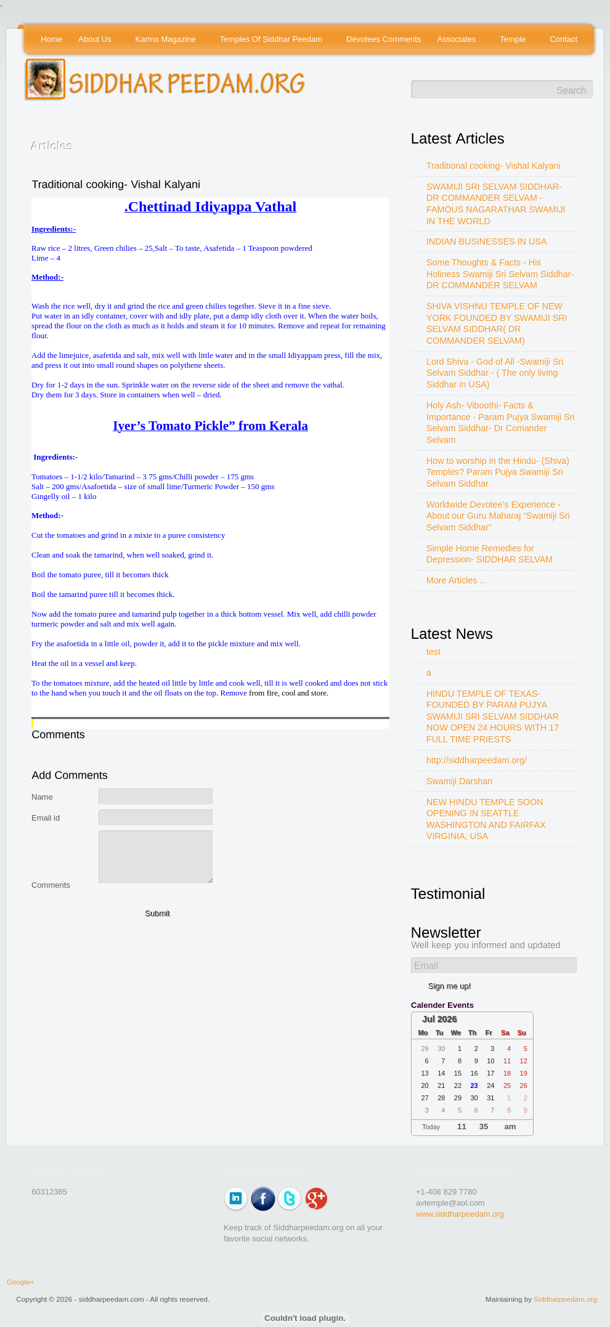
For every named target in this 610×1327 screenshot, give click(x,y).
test (433, 652)
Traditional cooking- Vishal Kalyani (493, 166)
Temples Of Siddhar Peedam (272, 40)
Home (51, 39)
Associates (457, 40)
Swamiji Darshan (459, 781)
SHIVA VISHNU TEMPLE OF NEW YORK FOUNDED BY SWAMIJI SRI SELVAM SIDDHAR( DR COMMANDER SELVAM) (496, 323)
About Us (95, 40)
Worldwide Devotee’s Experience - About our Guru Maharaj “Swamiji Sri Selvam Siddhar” (498, 516)
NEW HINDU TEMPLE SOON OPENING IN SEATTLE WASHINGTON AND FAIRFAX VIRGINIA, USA (486, 819)
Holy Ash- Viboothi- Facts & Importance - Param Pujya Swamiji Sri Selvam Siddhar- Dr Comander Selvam (500, 422)
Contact (563, 39)
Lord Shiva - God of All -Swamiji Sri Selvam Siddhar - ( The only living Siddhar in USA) (494, 373)
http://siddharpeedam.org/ (476, 760)
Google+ (21, 1282)
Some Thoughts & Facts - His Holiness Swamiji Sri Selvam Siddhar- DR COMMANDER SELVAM (500, 274)
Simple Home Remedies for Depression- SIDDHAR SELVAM (489, 554)
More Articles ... (456, 580)
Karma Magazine (167, 40)
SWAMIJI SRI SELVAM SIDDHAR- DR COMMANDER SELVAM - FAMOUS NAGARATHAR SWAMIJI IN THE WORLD (496, 204)
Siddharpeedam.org (565, 1299)
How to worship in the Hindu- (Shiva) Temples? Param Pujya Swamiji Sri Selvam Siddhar (497, 472)
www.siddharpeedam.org (460, 1214)
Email (426, 965)
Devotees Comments (383, 39)
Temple (513, 40)
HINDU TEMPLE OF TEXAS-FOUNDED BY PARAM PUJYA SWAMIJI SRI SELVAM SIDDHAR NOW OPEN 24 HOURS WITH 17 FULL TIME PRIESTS (492, 716)
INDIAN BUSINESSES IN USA (486, 241)
